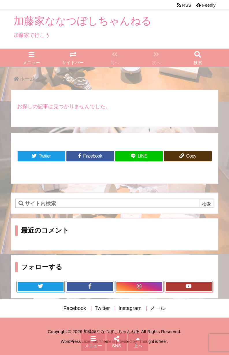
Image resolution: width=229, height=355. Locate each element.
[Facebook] (90, 156)
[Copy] (188, 156)
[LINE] (139, 156)
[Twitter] (41, 156)
